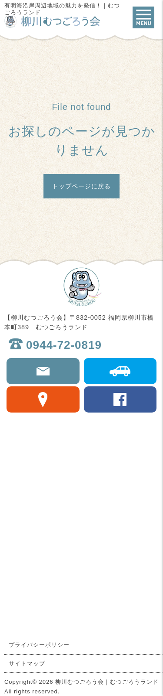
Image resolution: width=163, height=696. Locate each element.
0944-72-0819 (64, 344)
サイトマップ (27, 663)
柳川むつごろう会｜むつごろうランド (52, 21)
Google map (43, 399)
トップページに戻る (81, 186)
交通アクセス (120, 371)
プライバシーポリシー (39, 644)
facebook (120, 399)
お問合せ (43, 371)
